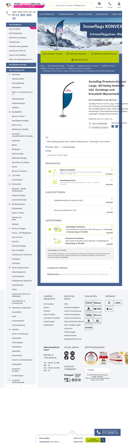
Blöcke (14, 145)
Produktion (102, 14)
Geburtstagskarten (19, 272)
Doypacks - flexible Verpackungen (19, 190)
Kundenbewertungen (100, 378)
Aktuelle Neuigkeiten (72, 307)
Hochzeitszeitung (18, 325)
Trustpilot (90, 370)
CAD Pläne (16, 175)
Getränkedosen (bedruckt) (22, 281)
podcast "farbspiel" (70, 367)
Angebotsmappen (18, 103)
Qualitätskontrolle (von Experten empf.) (66, 200)
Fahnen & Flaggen (19, 228)
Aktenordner (16, 87)
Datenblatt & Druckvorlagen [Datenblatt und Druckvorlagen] (102, 127)
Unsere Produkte (49, 297)
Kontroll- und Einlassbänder (22, 360)
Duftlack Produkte (18, 195)
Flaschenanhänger (19, 246)
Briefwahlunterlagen (19, 158)
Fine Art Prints (17, 237)
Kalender (15, 329)
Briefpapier (16, 149)
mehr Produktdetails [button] (99, 123)
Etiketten (15, 224)
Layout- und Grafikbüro (17, 55)
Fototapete (16, 259)
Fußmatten (16, 263)
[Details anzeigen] (72, 433)
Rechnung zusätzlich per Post (62, 210)
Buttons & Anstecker (19, 171)
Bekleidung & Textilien (20, 129)
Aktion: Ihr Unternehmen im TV (20, 59)
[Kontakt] (109, 5)
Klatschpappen (17, 342)
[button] (99, 5)
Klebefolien (16, 351)
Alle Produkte (47, 14)
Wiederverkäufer (70, 335)
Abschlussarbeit (18, 79)
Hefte (14, 316)
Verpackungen (14, 42)
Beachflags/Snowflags (20, 120)
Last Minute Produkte (52, 318)
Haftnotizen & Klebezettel (21, 308)
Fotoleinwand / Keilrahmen (22, 254)
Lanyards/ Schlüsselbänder (18, 381)
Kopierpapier (17, 364)
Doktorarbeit (16, 184)
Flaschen (15, 241)
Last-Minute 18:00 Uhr (17, 51)
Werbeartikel (48, 325)
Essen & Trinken (18, 213)
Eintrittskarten (17, 208)
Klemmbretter (17, 355)
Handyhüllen (16, 312)
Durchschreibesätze (19, 200)
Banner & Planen (18, 116)
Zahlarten (91, 296)
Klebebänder (17, 347)
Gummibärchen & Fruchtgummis (18, 302)
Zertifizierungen (95, 347)
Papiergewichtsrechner (72, 339)
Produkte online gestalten (18, 46)
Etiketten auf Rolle (16, 218)
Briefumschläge (18, 154)
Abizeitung (16, 74)
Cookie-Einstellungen (72, 314)
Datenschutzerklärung (72, 318)
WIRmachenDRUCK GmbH (52, 348)
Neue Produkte (14, 29)
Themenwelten (66, 14)
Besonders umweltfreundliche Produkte (22, 135)
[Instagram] (72, 353)
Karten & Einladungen (20, 334)
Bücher (14, 167)
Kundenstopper (17, 375)
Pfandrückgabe (70, 332)
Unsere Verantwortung (72, 311)
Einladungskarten (18, 204)
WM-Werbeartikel (15, 33)
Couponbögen (17, 180)
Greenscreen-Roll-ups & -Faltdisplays (21, 295)
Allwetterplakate (18, 99)
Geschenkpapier (18, 276)
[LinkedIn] (66, 353)
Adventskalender (18, 83)
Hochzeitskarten (18, 321)
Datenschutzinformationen (72, 321)
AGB (66, 304)
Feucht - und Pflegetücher (21, 233)
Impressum (68, 328)
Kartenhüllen (17, 338)
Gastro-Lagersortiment (20, 267)
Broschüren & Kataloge (17, 38)
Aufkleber (15, 107)
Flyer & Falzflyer (18, 250)
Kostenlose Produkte (16, 370)
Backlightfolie (17, 112)
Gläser (14, 289)
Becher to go (17, 125)
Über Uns (117, 14)
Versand (110, 296)
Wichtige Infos (69, 297)
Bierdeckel (16, 140)
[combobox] (70, 5)
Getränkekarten (18, 285)
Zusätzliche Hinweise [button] (79, 268)
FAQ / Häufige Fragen (72, 325)
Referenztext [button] (79, 274)
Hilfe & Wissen (84, 14)
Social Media (71, 347)
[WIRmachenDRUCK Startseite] (25, 5)
